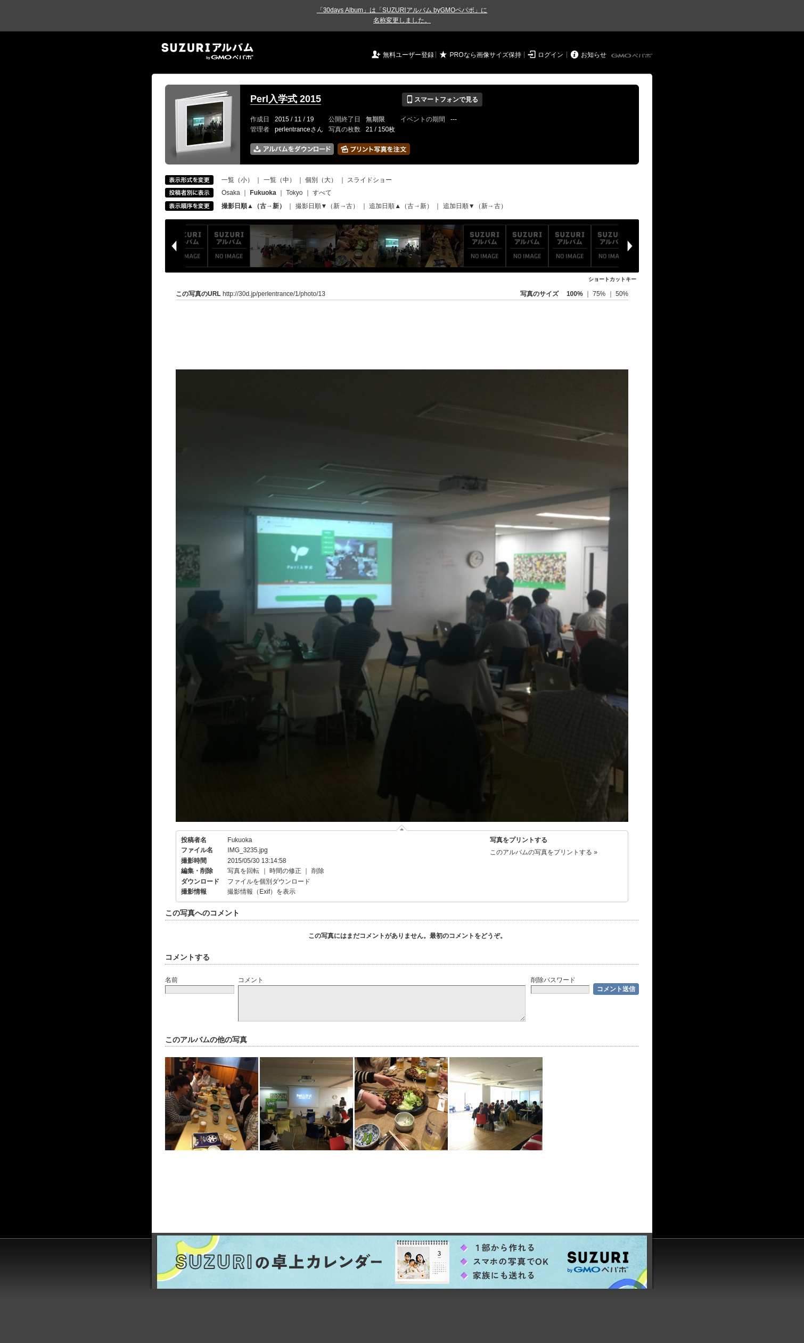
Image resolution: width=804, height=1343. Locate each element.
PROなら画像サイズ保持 (485, 55)
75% (600, 294)
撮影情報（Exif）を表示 (261, 891)
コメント (251, 980)
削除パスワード (553, 980)
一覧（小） (237, 180)
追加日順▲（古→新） (401, 206)
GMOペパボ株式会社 (632, 56)
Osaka (230, 192)
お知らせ (593, 55)
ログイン (550, 55)
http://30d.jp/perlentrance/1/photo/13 (274, 294)
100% (575, 294)
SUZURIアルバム (207, 51)
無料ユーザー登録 (408, 55)
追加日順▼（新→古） (475, 206)
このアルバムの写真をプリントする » (543, 852)
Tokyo (294, 192)
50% (622, 294)
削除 (317, 871)
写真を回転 (243, 871)
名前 (171, 980)
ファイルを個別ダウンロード (268, 881)
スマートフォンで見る (442, 99)
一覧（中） (280, 180)
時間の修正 (285, 871)
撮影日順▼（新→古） (327, 206)
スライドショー (369, 180)
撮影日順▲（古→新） (253, 206)
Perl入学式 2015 (285, 99)
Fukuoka (239, 840)
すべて (322, 192)
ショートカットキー (612, 279)
